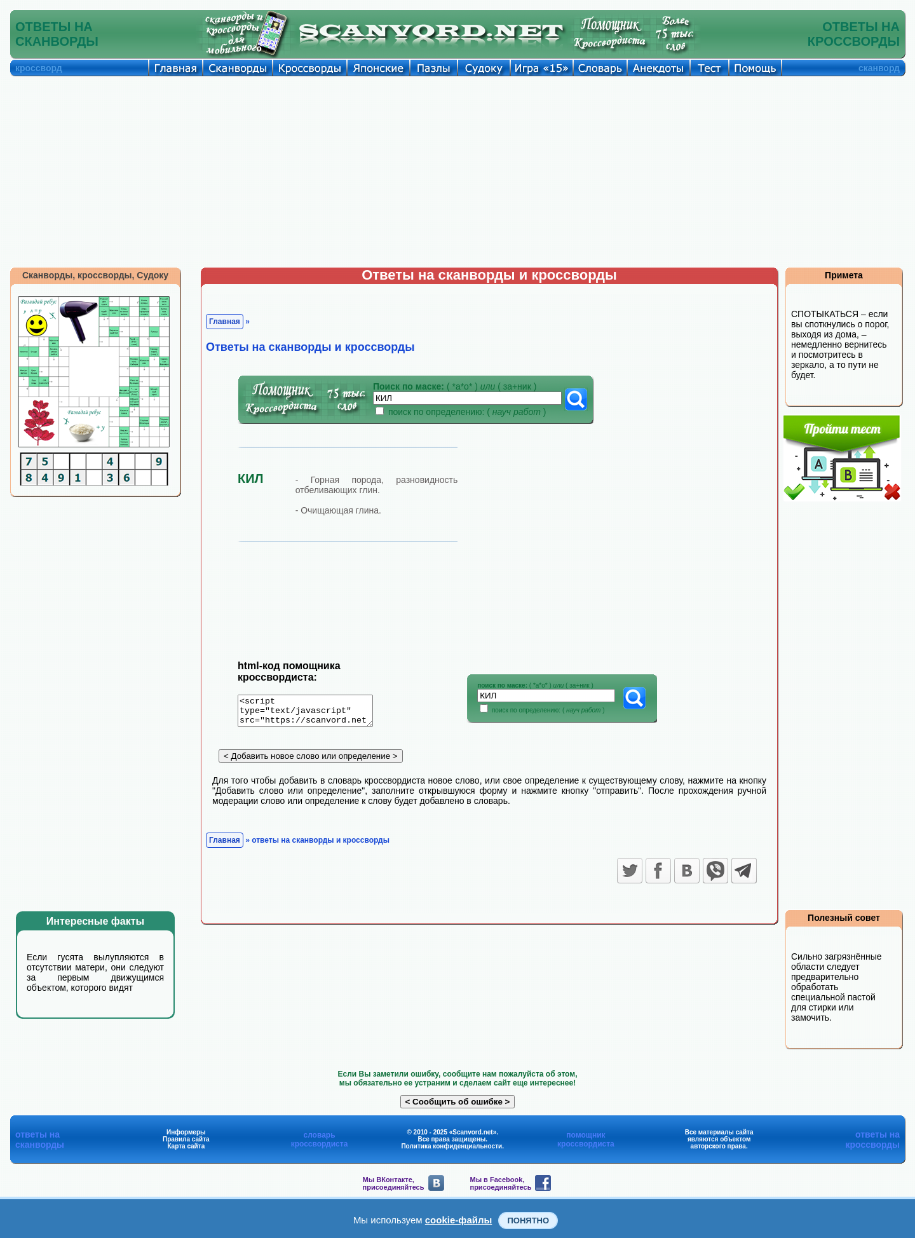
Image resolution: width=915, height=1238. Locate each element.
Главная (224, 321)
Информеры (186, 1132)
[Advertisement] (457, 172)
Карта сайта (186, 1146)
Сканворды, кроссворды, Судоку (95, 275)
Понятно (528, 1220)
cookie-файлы (458, 1219)
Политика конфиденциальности (451, 1146)
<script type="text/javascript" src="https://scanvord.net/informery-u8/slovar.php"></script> (313, 713)
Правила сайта (186, 1139)
